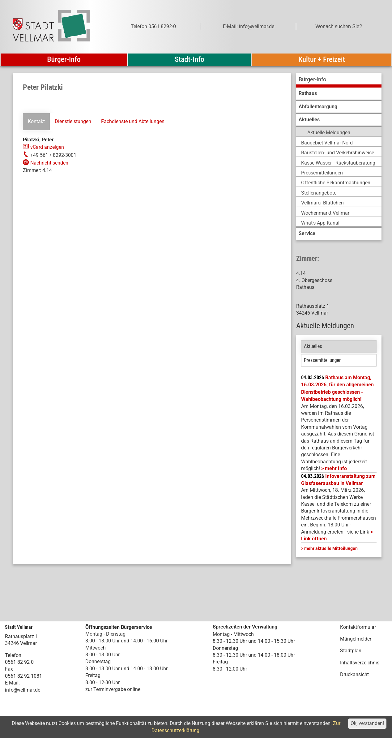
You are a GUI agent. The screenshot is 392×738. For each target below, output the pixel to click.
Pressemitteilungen (323, 360)
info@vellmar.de (22, 690)
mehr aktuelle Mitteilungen (331, 548)
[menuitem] (338, 80)
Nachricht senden (49, 163)
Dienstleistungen (73, 121)
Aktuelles (313, 346)
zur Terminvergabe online (112, 689)
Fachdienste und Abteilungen (132, 121)
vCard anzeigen (47, 147)
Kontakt (36, 121)
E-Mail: (12, 683)
